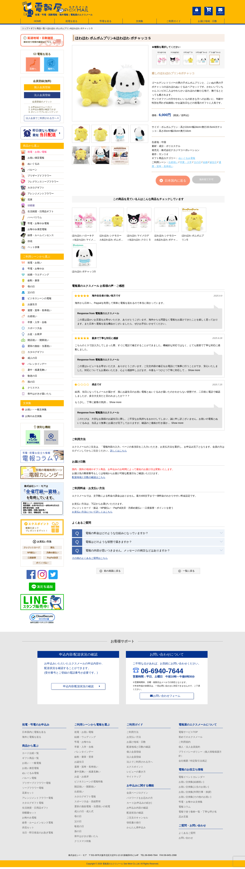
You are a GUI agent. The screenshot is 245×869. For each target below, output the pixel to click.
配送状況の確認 (135, 813)
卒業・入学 (186, 162)
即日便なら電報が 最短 (42, 133)
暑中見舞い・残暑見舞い (87, 772)
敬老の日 (79, 827)
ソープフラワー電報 (33, 788)
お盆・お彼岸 (81, 777)
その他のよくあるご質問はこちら (90, 524)
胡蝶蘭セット (29, 813)
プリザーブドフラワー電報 (36, 783)
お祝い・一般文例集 (34, 409)
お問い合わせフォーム (166, 695)
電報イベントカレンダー (192, 777)
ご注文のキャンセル (137, 819)
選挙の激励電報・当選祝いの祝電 (92, 807)
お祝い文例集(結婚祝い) (191, 782)
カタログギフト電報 (33, 803)
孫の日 (77, 833)
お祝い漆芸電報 (30, 768)
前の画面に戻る (110, 537)
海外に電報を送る (31, 737)
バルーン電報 (29, 778)
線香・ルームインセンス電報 (37, 824)
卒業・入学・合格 (83, 747)
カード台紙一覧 (30, 753)
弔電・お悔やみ (82, 742)
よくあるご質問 (187, 834)
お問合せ (220, 10)
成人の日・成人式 (83, 812)
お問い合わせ (186, 839)
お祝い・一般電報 (31, 763)
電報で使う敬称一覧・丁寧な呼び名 (198, 812)
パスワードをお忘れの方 (140, 798)
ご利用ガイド (173, 21)
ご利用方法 (132, 732)
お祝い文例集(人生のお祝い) (194, 787)
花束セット (28, 793)
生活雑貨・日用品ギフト (35, 808)
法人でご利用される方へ (140, 762)
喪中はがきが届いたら (86, 837)
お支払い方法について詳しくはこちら (92, 478)
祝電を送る (71, 21)
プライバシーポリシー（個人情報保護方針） (200, 754)
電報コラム (185, 807)
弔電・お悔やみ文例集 (190, 802)
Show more (194, 336)
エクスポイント (135, 767)
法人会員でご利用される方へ (42, 118)
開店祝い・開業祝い (85, 787)
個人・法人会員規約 (189, 747)
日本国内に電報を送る (34, 732)
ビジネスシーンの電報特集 (88, 782)
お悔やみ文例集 (32, 416)
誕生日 (213, 162)
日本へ (33, 64)
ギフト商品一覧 (30, 758)
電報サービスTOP (188, 732)
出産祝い (173, 162)
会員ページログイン (137, 793)
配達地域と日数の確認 (138, 747)
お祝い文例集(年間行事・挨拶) (195, 792)
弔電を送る (105, 21)
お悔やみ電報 (29, 819)
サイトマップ (134, 777)
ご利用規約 (185, 742)
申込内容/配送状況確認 (33, 439)
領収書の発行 (134, 824)
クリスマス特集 (82, 843)
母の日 (77, 817)
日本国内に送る (173, 180)
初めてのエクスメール (190, 737)
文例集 (139, 21)
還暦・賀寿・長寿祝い (86, 767)
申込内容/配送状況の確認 (78, 686)
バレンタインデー (83, 752)
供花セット (28, 829)
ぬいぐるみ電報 (186, 158)
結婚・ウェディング (85, 737)
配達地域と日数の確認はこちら (88, 443)
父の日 (197, 162)
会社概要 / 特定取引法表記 (193, 761)
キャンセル (51, 437)
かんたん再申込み (136, 829)
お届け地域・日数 (207, 21)
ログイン (196, 10)
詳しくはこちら (118, 417)
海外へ (51, 64)
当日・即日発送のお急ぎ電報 (37, 834)
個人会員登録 (42, 87)
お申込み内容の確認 (137, 808)
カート (208, 10)
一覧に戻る (186, 537)
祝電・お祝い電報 (83, 732)
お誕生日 (79, 762)
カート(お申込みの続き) (139, 803)
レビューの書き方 (136, 772)
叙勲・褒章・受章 (83, 757)
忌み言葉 (183, 818)
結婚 (205, 162)
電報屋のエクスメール (113, 865)
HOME (37, 21)
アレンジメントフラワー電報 (37, 798)
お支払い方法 (134, 737)
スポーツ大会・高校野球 (87, 802)
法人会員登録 (42, 95)
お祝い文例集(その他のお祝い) (195, 797)
